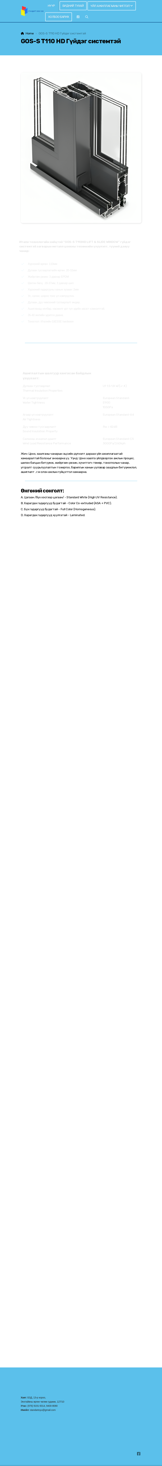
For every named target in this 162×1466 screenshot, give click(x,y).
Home (29, 33)
